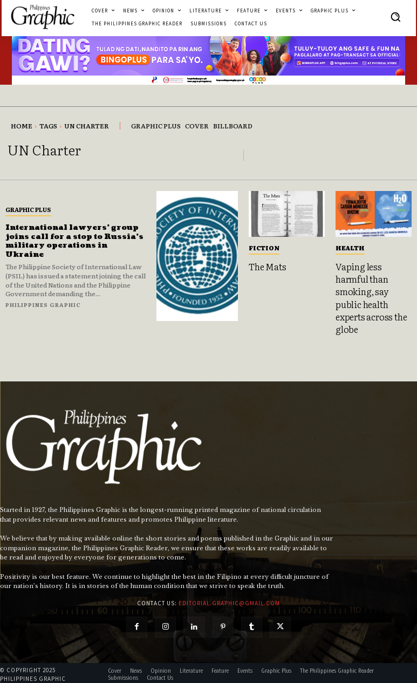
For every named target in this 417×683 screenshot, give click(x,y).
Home (21, 126)
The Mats (267, 265)
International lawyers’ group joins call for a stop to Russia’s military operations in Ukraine (74, 240)
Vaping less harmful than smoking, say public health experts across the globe (370, 296)
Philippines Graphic (43, 304)
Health (350, 247)
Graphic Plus (28, 209)
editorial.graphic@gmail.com (229, 600)
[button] (395, 17)
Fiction (264, 247)
